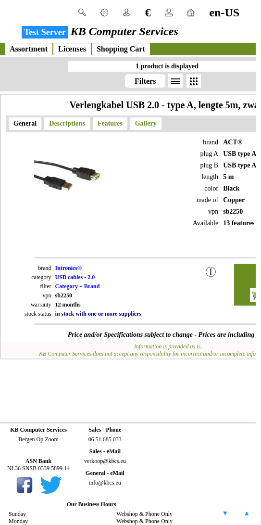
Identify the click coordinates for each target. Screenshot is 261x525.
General (25, 123)
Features (110, 123)
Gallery (146, 123)
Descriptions (67, 123)
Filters (145, 81)
